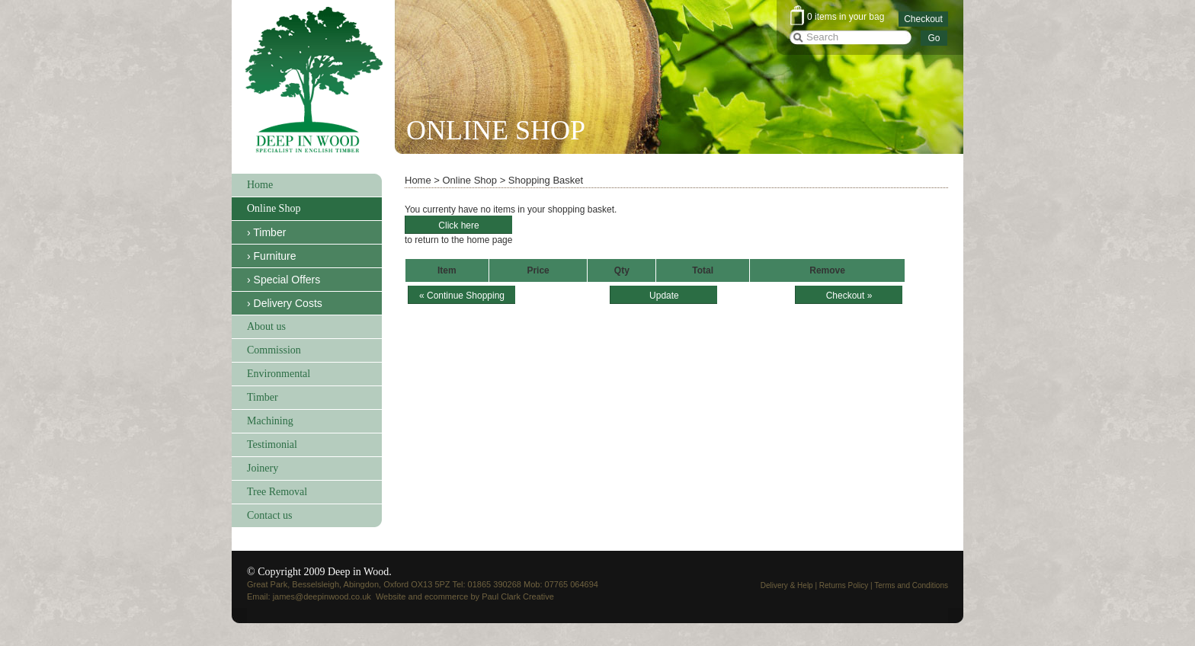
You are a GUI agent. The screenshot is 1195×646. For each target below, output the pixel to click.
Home (260, 184)
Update (664, 295)
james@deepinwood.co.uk (322, 596)
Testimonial (272, 444)
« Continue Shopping (462, 295)
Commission (274, 350)
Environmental (278, 373)
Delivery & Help (787, 585)
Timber (262, 397)
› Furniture (271, 256)
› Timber (266, 232)
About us (266, 326)
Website (391, 596)
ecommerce (446, 596)
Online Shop (273, 208)
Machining (270, 421)
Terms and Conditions (911, 585)
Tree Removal (277, 491)
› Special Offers (283, 279)
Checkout (923, 19)
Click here (458, 225)
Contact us (270, 515)
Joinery (262, 468)
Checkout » (849, 295)
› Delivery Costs (284, 303)
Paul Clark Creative (518, 596)
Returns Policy (843, 585)
